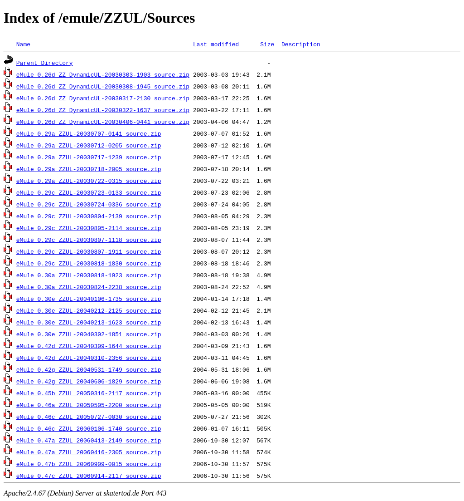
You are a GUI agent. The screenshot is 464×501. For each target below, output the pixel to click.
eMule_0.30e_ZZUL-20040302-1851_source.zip (88, 334)
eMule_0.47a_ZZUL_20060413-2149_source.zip (88, 440)
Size (267, 44)
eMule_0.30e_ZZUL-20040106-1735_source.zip (88, 299)
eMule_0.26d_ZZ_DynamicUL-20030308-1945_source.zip (102, 86)
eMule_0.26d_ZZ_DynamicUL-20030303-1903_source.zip (102, 74)
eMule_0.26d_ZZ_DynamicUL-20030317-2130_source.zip (102, 98)
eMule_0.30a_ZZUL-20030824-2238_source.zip (88, 287)
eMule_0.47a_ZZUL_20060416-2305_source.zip (88, 452)
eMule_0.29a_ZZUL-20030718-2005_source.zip (88, 169)
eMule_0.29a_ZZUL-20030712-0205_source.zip (88, 145)
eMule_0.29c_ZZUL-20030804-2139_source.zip (88, 216)
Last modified (216, 44)
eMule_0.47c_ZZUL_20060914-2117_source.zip (88, 476)
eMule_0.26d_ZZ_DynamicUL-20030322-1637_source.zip (102, 110)
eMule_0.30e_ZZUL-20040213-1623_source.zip (88, 322)
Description (300, 44)
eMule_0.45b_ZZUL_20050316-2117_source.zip (88, 393)
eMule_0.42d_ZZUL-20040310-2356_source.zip (88, 358)
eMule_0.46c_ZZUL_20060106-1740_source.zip (88, 428)
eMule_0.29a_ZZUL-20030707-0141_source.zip (88, 133)
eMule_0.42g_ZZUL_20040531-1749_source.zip (88, 369)
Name (23, 44)
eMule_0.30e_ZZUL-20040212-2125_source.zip (88, 310)
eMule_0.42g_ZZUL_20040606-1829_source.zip (88, 381)
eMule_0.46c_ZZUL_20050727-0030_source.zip (88, 417)
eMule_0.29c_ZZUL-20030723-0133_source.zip (88, 192)
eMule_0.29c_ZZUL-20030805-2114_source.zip (88, 228)
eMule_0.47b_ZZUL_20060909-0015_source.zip (88, 464)
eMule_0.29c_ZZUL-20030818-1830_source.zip (88, 263)
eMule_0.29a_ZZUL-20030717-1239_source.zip (88, 157)
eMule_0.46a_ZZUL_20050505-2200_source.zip (88, 405)
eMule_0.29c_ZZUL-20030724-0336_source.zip (88, 204)
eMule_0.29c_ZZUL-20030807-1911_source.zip (88, 251)
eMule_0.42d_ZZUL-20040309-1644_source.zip (88, 346)
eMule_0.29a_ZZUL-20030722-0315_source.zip (88, 181)
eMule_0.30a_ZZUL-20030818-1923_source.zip (88, 275)
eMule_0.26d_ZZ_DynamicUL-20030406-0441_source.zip (102, 122)
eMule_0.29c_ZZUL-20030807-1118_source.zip (88, 240)
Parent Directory (44, 63)
